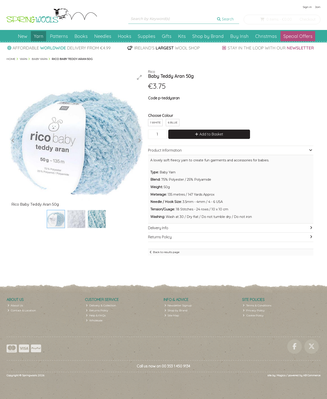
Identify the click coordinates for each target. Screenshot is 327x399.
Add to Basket (209, 134)
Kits (182, 36)
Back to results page (166, 252)
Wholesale (94, 320)
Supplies (146, 36)
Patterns (59, 36)
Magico (281, 375)
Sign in (307, 7)
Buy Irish (239, 36)
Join (317, 7)
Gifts (166, 36)
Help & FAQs (96, 315)
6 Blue (173, 122)
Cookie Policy (253, 315)
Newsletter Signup (178, 305)
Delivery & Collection (101, 305)
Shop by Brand (208, 36)
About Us (15, 305)
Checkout (308, 19)
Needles (102, 36)
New (22, 36)
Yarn (38, 36)
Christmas (266, 36)
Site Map (171, 315)
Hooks (124, 36)
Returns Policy (97, 310)
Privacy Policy (254, 310)
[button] (139, 77)
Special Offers (297, 36)
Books (81, 36)
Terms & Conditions (257, 305)
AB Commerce (311, 375)
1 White (155, 122)
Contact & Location (21, 310)
